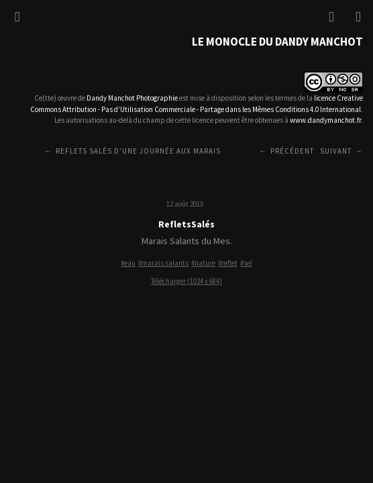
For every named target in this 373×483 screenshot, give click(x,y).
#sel (246, 263)
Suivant (336, 151)
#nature (203, 263)
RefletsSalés (186, 224)
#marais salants (163, 263)
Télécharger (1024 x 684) (186, 281)
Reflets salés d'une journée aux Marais (138, 151)
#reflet (227, 263)
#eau (128, 263)
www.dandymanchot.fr (325, 120)
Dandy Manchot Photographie (132, 98)
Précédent (292, 151)
